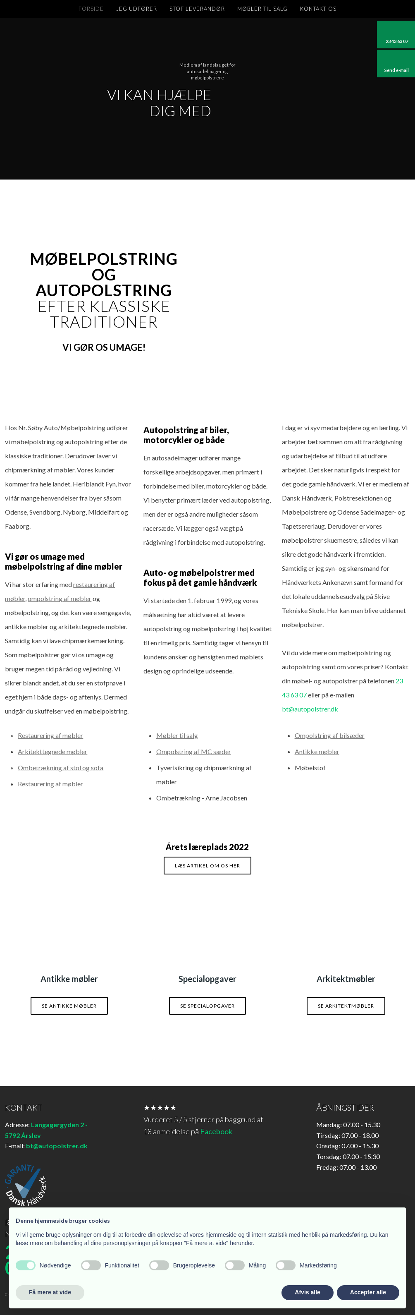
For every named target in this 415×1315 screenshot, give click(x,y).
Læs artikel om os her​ (207, 865)
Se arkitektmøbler (346, 1006)
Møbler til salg (262, 8)
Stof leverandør (197, 8)
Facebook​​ (216, 1131)
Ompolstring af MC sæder (193, 751)
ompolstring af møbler (59, 598)
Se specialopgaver (207, 1006)
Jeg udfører (136, 8)
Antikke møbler (317, 751)
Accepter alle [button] (368, 1292)
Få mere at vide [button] (50, 1292)
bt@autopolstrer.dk (310, 709)
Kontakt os (318, 8)
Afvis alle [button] (307, 1292)
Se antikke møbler (69, 1006)
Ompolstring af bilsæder (330, 735)
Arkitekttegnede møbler (52, 751)
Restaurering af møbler (50, 784)
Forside (91, 8)
